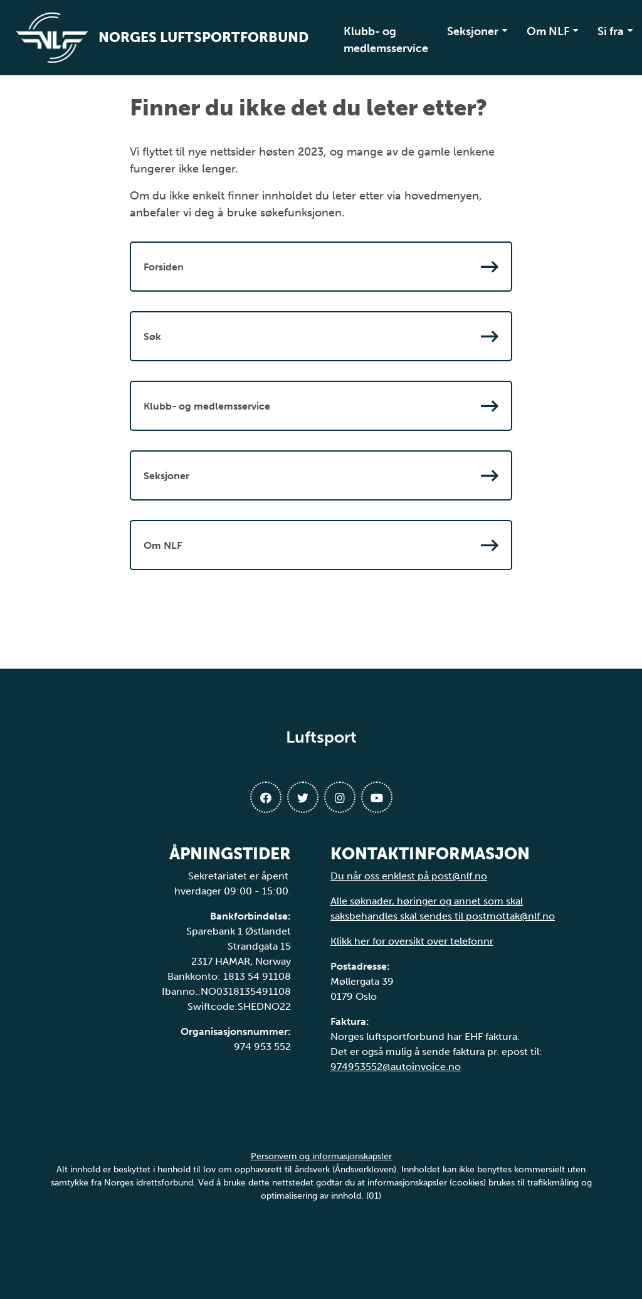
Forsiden (321, 267)
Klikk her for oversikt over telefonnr (411, 941)
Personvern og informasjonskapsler (321, 1156)
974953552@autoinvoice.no (395, 1067)
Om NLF (548, 31)
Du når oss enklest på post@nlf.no (408, 876)
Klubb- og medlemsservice (386, 39)
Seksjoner (472, 31)
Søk (321, 336)
